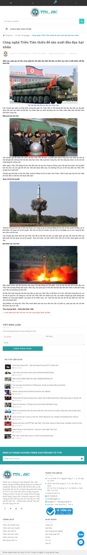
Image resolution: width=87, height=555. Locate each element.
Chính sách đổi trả (9, 531)
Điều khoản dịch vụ (10, 540)
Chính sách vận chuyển (11, 528)
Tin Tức (48, 540)
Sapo (57, 552)
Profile (47, 537)
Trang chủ (49, 525)
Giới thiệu (48, 528)
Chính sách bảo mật (10, 537)
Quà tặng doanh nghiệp (54, 531)
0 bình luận (73, 53)
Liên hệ (48, 543)
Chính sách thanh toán (11, 525)
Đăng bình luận (23, 348)
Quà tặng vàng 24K (52, 534)
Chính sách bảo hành (10, 534)
